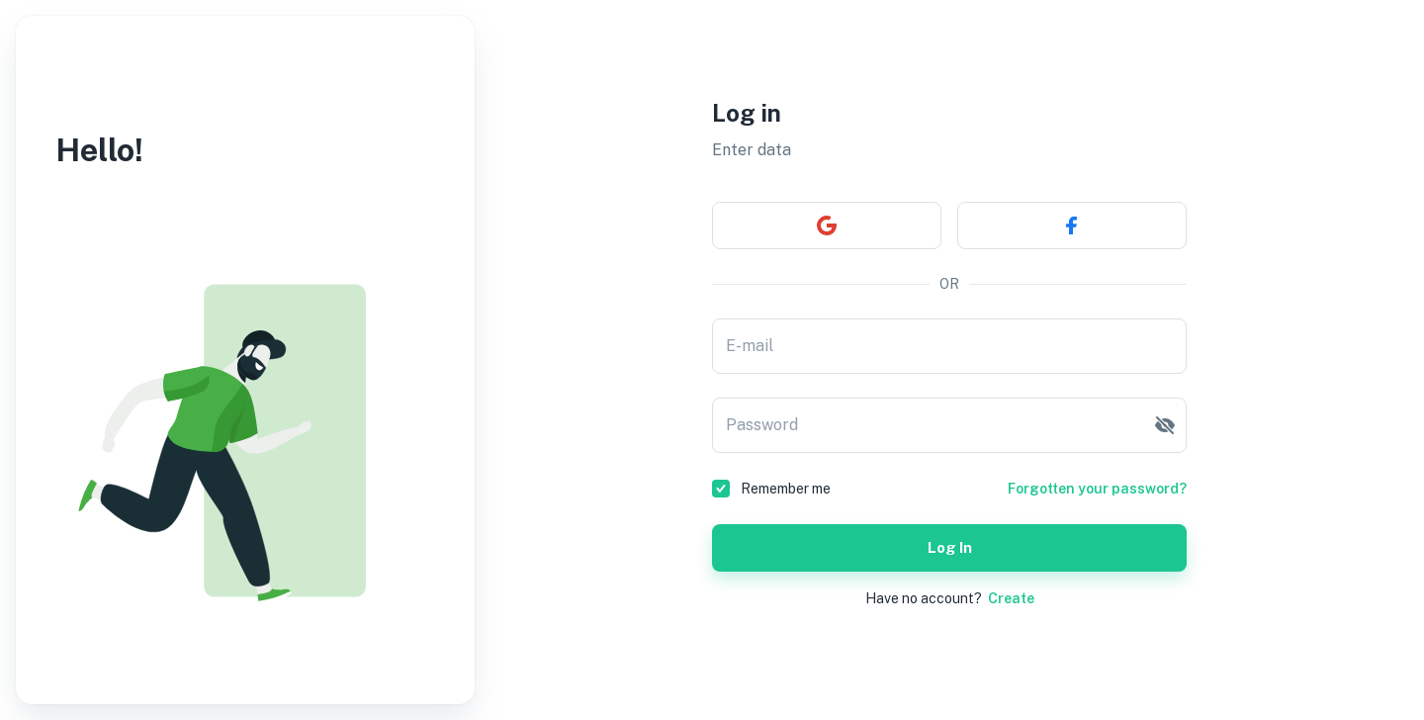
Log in (949, 548)
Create (1011, 598)
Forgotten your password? (1097, 488)
